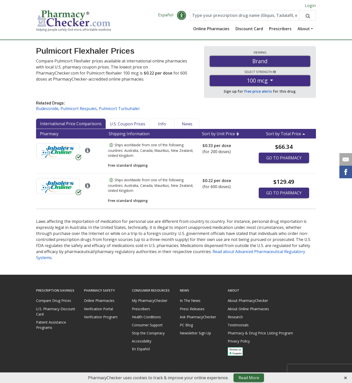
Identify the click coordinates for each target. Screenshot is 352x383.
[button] (181, 15)
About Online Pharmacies (248, 308)
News (187, 124)
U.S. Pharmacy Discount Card (55, 311)
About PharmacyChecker (248, 300)
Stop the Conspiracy (148, 333)
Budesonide (47, 109)
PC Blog (186, 325)
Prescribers (280, 29)
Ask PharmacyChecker (198, 317)
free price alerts (258, 91)
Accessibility (141, 341)
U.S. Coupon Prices (127, 124)
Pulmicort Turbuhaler (119, 109)
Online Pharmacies (211, 29)
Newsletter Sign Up (195, 333)
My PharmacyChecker (149, 300)
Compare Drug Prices (53, 300)
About (304, 29)
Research (235, 317)
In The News (190, 300)
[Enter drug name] (244, 16)
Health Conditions (146, 317)
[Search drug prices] (307, 16)
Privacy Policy (239, 341)
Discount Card (249, 29)
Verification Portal (98, 308)
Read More (249, 377)
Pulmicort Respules (79, 109)
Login (310, 5)
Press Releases (192, 308)
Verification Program (101, 317)
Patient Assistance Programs (51, 325)
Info (162, 124)
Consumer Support (147, 325)
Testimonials (238, 325)
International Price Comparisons (71, 124)
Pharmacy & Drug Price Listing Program (260, 333)
